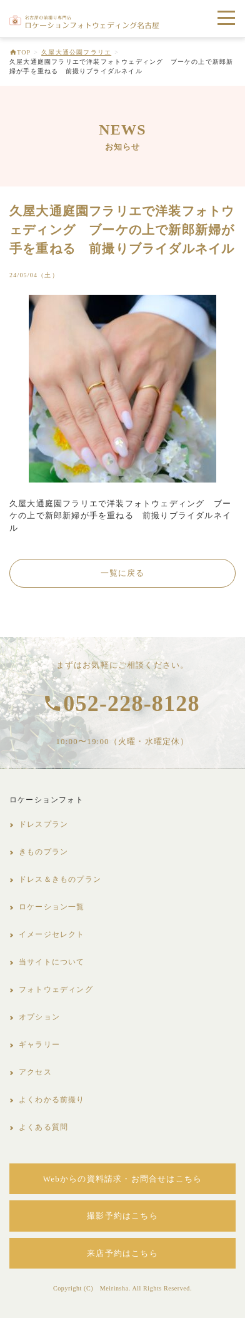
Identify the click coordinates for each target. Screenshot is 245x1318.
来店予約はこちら (122, 1253)
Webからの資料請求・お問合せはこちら (122, 1178)
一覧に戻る (123, 573)
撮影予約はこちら (122, 1215)
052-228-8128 (131, 703)
